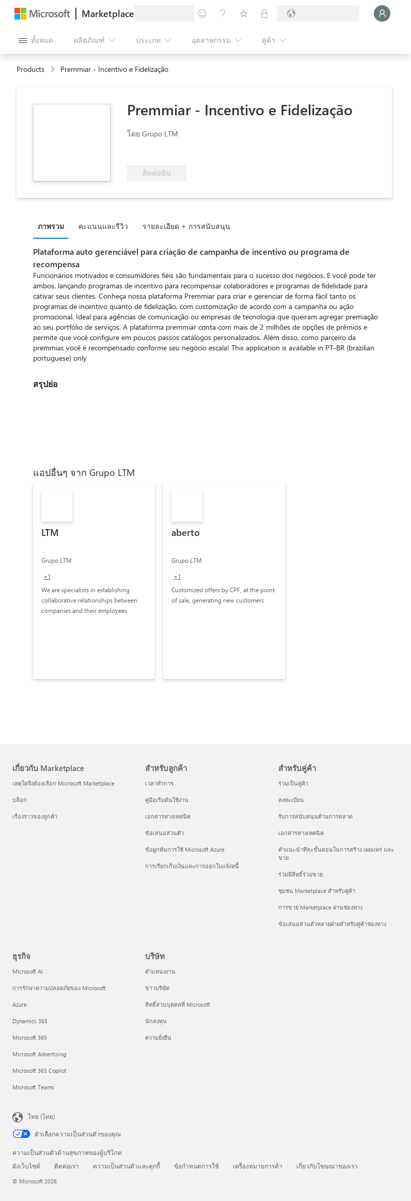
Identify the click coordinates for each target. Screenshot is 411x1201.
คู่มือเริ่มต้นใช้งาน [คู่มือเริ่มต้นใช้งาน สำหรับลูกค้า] (166, 800)
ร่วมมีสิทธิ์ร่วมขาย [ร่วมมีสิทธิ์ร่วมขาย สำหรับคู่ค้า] (300, 874)
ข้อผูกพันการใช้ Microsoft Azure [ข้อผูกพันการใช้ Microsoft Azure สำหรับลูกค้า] (185, 849)
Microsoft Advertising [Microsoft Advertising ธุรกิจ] (39, 1054)
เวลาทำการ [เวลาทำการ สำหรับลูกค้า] (159, 783)
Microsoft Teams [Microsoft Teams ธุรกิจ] (33, 1087)
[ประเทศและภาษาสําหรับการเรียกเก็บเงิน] (318, 13)
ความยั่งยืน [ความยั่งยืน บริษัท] (158, 1037)
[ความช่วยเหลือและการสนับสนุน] (223, 13)
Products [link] (30, 69)
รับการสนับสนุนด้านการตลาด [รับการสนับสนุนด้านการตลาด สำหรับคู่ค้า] (315, 816)
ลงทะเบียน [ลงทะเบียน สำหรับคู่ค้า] (291, 800)
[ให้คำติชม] (202, 13)
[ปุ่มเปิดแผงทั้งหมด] (35, 40)
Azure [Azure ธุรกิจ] (19, 1004)
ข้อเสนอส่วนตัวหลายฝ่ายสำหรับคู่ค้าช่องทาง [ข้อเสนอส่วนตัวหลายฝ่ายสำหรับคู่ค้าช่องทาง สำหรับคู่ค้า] (332, 924)
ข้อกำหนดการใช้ (196, 1166)
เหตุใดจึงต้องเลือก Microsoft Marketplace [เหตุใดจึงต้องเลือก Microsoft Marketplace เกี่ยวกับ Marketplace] (63, 783)
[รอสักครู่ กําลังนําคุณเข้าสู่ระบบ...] (382, 13)
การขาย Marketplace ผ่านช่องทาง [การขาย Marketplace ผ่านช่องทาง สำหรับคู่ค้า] (320, 907)
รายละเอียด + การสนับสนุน (186, 226)
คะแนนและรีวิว (103, 226)
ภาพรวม (51, 226)
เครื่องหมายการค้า (257, 1166)
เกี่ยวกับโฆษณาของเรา (327, 1166)
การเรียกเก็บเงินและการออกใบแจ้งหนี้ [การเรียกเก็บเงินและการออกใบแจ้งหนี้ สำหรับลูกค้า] (192, 866)
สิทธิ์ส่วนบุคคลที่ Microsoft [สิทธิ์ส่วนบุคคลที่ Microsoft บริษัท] (177, 1004)
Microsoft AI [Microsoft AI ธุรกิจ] (27, 971)
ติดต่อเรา (66, 1166)
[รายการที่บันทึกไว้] (243, 13)
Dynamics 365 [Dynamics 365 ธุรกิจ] (30, 1021)
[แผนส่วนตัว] (264, 13)
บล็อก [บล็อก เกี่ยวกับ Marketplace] (19, 800)
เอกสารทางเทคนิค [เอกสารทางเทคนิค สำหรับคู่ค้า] (301, 833)
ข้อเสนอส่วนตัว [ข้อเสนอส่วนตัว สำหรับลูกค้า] (164, 833)
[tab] (53, 225)
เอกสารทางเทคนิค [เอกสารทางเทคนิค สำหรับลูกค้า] (168, 816)
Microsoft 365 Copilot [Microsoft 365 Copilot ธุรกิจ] (39, 1070)
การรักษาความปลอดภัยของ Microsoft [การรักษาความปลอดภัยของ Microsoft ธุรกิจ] (59, 988)
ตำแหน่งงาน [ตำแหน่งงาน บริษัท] (160, 971)
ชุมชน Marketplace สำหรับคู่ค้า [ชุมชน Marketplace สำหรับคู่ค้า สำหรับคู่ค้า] (316, 891)
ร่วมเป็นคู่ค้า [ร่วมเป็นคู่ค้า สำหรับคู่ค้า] (293, 783)
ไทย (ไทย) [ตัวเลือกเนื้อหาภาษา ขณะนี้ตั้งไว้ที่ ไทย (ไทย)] (41, 1116)
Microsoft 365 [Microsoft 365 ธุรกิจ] (29, 1037)
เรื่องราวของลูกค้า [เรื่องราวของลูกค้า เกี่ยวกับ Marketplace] (34, 816)
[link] (94, 581)
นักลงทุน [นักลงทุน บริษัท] (156, 1021)
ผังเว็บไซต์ (26, 1166)
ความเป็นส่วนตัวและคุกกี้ (126, 1166)
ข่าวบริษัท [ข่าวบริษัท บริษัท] (157, 988)
